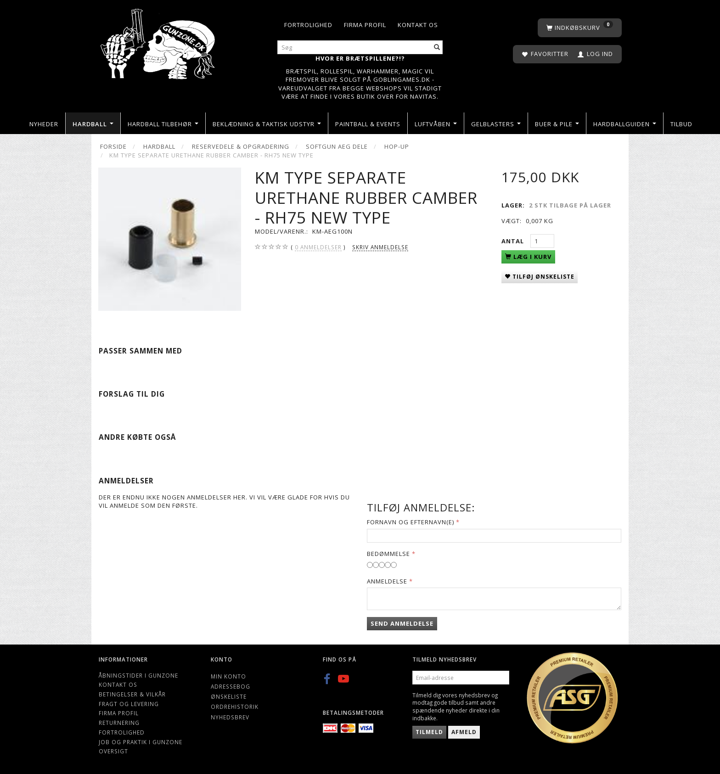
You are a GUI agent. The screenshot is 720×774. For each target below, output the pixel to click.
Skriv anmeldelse (380, 247)
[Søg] (437, 47)
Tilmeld (429, 732)
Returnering (119, 722)
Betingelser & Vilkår (132, 694)
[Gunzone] (158, 41)
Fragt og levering (129, 703)
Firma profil (365, 25)
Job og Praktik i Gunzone (140, 742)
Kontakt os (418, 25)
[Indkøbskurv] (579, 27)
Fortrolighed (308, 25)
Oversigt (113, 751)
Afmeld (464, 732)
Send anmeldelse (402, 623)
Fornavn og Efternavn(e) (410, 522)
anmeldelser (318, 247)
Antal (513, 241)
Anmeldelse (387, 581)
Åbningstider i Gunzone (138, 675)
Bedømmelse (388, 554)
